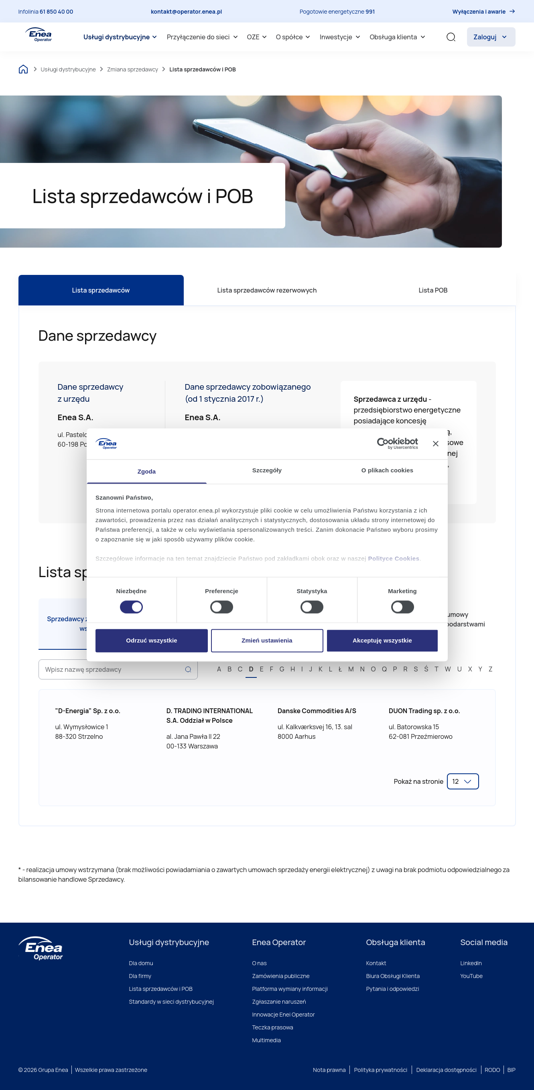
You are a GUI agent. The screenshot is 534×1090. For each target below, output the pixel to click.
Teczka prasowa (272, 1027)
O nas (259, 963)
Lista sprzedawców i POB (161, 988)
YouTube (471, 976)
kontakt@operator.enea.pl (186, 11)
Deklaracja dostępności (446, 1070)
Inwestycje (341, 37)
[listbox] (463, 781)
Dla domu (141, 963)
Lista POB (432, 290)
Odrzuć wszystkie (151, 640)
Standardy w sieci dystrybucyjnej (171, 1001)
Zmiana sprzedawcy (132, 69)
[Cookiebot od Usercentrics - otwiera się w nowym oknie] (383, 444)
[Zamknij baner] (436, 444)
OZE (258, 37)
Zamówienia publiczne (280, 976)
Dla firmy (140, 976)
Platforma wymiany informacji (290, 988)
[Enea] (40, 948)
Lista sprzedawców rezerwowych (267, 290)
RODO (492, 1070)
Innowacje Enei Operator (283, 1014)
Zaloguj (491, 37)
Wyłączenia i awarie (479, 11)
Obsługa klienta (399, 37)
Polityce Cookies (394, 558)
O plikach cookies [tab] (387, 470)
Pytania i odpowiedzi (392, 988)
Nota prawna (329, 1070)
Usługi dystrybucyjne (121, 37)
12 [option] (456, 781)
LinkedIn (471, 963)
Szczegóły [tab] (267, 470)
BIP (512, 1070)
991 (370, 11)
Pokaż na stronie (419, 781)
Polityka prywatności (381, 1070)
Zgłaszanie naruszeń (279, 1001)
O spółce (294, 37)
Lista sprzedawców (101, 290)
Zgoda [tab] (147, 471)
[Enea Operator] (38, 34)
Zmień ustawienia (267, 640)
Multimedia (266, 1040)
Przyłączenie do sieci (203, 37)
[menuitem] (121, 37)
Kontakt (376, 963)
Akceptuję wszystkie (382, 640)
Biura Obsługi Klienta (393, 976)
